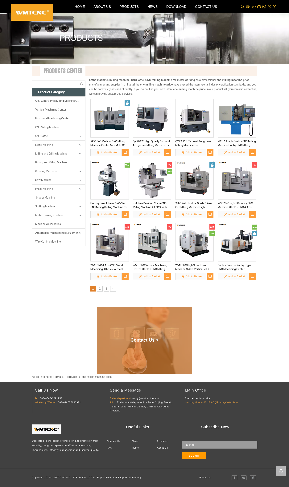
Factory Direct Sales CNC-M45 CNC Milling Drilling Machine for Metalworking (108, 205)
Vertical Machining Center (50, 109)
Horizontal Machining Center (52, 118)
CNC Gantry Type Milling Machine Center (59, 100)
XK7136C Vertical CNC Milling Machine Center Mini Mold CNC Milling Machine (108, 143)
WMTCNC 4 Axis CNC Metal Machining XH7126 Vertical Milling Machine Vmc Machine (108, 267)
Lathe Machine (44, 144)
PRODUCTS (129, 7)
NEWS (152, 7)
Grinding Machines (46, 171)
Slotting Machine (45, 206)
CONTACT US (206, 7)
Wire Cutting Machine (48, 241)
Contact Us (113, 441)
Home (135, 447)
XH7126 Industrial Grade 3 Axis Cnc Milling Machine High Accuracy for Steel (193, 205)
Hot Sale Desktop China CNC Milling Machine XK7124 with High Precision (150, 205)
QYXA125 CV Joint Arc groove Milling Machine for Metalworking (193, 143)
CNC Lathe (41, 136)
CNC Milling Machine (47, 127)
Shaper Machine (45, 197)
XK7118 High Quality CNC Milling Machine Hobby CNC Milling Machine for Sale (237, 143)
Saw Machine (43, 180)
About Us (162, 447)
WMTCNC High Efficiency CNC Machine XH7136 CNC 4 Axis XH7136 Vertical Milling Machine (235, 205)
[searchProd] (55, 84)
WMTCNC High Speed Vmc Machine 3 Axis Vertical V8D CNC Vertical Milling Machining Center (193, 267)
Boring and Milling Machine (51, 162)
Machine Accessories (48, 224)
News (135, 441)
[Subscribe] (194, 455)
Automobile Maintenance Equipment (57, 232)
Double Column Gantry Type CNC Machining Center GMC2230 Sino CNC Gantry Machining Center (234, 267)
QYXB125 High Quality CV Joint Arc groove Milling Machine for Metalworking (151, 143)
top (281, 470)
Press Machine (44, 188)
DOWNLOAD (176, 7)
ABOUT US (102, 7)
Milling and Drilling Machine (51, 153)
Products (162, 441)
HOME (80, 7)
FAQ (109, 447)
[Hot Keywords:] (81, 84)
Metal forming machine (49, 215)
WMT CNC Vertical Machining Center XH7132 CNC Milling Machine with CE (150, 267)
